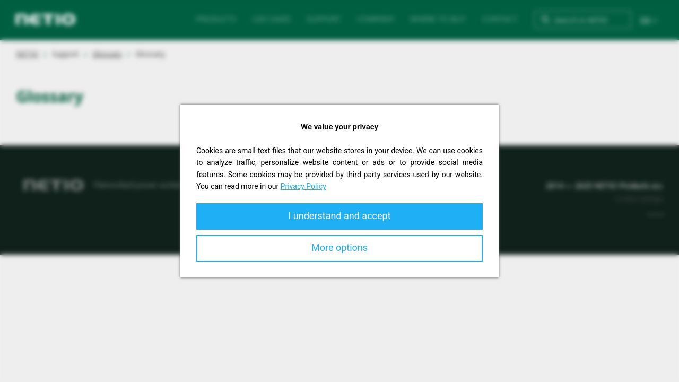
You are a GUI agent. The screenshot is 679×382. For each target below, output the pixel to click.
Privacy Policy (303, 186)
